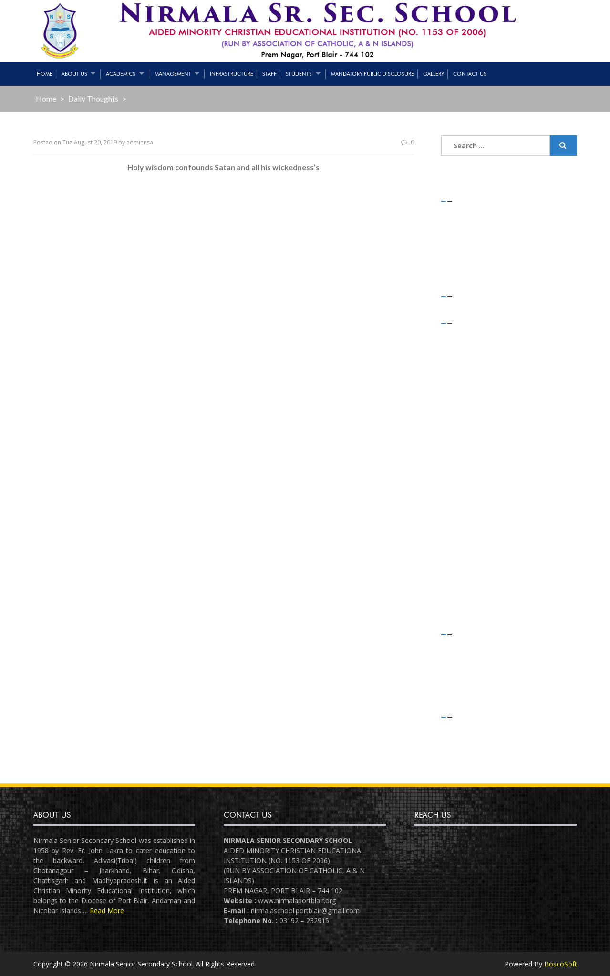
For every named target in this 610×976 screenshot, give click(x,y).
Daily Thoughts (93, 98)
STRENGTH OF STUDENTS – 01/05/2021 (514, 212)
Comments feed (476, 753)
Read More (107, 910)
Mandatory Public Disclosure (372, 74)
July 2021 (464, 334)
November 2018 (476, 525)
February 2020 (473, 372)
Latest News (470, 671)
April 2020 (466, 360)
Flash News (468, 658)
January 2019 (471, 499)
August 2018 (470, 562)
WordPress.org (474, 766)
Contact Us (469, 74)
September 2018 (476, 550)
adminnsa (139, 142)
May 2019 (466, 461)
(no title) (465, 237)
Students (299, 74)
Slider (459, 683)
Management (173, 74)
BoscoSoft (560, 963)
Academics (120, 74)
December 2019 (475, 398)
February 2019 (473, 487)
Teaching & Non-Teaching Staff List (506, 224)
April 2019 (466, 474)
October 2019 (472, 423)
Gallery (433, 74)
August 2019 (470, 436)
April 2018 (466, 601)
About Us (74, 74)
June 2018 (466, 588)
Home (44, 74)
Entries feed (470, 741)
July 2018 (464, 575)
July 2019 (464, 448)
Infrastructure (231, 74)
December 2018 (475, 512)
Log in (460, 728)
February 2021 (473, 347)
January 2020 (471, 385)
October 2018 (472, 537)
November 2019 (476, 410)
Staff (269, 74)
